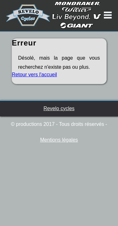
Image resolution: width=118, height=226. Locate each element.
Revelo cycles (59, 108)
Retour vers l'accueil (34, 74)
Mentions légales (59, 140)
